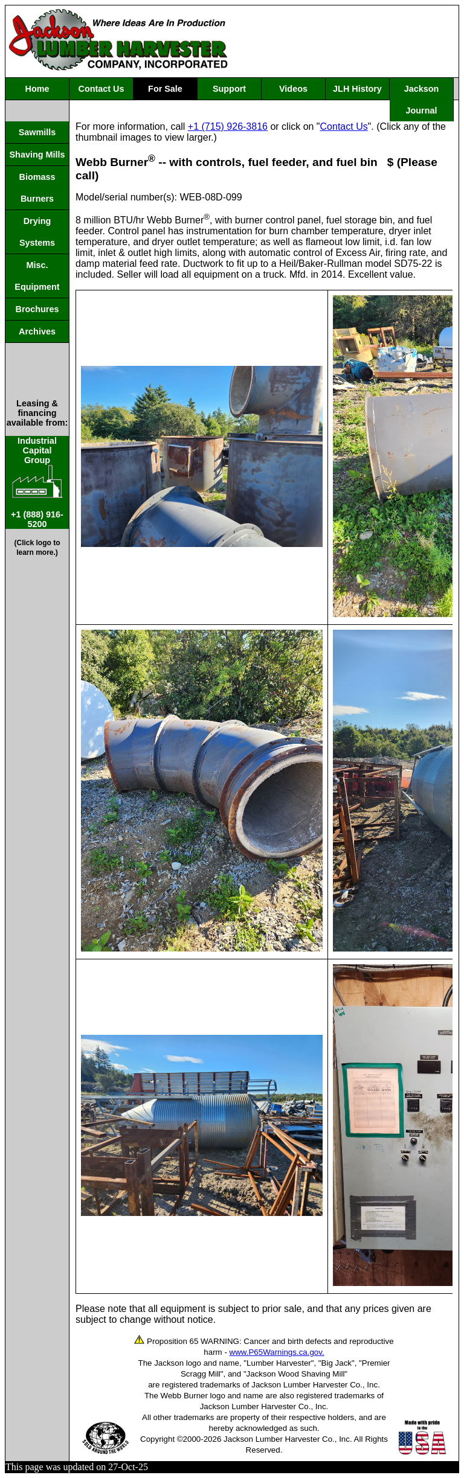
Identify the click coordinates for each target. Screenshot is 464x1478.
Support (229, 89)
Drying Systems (37, 232)
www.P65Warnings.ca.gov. (277, 1352)
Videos (293, 89)
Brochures (37, 309)
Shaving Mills (37, 154)
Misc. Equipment (36, 276)
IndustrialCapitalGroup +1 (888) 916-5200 (37, 482)
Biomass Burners (37, 187)
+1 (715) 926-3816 (228, 126)
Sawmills (37, 132)
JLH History (357, 89)
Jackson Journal (421, 99)
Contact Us (101, 89)
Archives (37, 331)
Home (37, 89)
